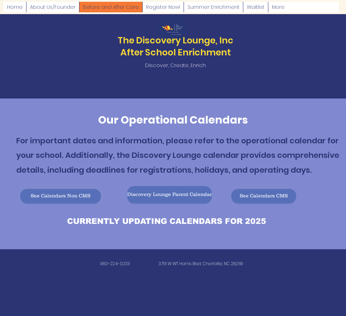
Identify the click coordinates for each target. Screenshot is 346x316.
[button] (60, 196)
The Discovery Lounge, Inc (175, 40)
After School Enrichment (175, 52)
